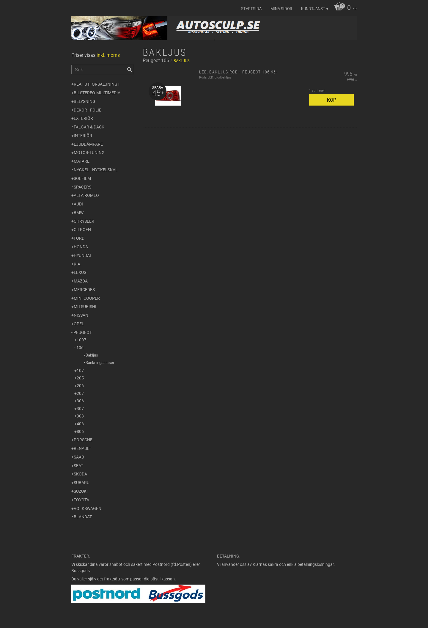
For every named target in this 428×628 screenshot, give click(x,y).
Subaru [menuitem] (81, 482)
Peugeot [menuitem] (82, 332)
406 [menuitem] (80, 423)
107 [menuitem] (80, 370)
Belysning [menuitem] (84, 101)
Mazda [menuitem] (81, 281)
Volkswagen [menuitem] (87, 508)
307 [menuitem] (80, 408)
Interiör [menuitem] (83, 135)
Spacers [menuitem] (82, 187)
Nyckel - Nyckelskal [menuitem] (96, 169)
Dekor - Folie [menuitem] (87, 110)
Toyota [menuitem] (81, 500)
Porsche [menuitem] (83, 439)
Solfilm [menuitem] (82, 178)
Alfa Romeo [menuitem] (86, 195)
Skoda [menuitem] (80, 474)
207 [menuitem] (80, 393)
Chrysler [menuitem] (84, 221)
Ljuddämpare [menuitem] (88, 144)
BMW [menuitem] (79, 212)
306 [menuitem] (80, 401)
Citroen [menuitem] (82, 229)
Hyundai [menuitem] (82, 255)
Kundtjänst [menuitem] (313, 8)
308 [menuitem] (80, 416)
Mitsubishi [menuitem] (85, 306)
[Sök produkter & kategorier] (102, 69)
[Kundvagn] (344, 8)
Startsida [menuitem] (251, 8)
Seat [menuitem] (78, 465)
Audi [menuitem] (78, 204)
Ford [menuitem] (79, 238)
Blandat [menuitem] (83, 516)
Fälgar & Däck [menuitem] (89, 127)
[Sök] (129, 69)
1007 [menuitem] (81, 340)
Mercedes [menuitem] (84, 289)
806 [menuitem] (80, 431)
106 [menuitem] (80, 347)
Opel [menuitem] (79, 323)
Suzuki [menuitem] (81, 491)
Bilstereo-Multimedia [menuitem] (97, 92)
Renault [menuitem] (82, 448)
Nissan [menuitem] (81, 315)
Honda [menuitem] (81, 246)
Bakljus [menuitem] (92, 355)
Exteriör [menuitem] (83, 118)
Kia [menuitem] (77, 264)
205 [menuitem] (80, 378)
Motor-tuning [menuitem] (89, 152)
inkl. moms (108, 55)
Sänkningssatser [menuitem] (100, 362)
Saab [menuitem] (79, 457)
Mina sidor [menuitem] (281, 8)
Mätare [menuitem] (81, 161)
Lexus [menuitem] (80, 272)
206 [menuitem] (80, 385)
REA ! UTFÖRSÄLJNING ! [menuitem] (96, 84)
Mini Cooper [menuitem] (87, 298)
